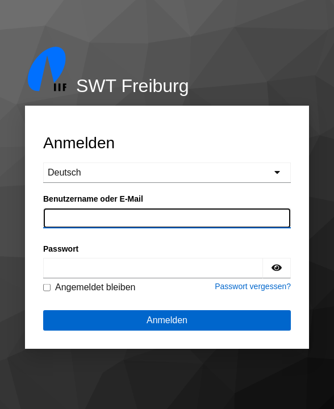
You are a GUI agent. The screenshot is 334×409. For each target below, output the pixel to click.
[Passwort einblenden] (276, 268)
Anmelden (167, 320)
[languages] (167, 172)
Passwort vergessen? (253, 286)
